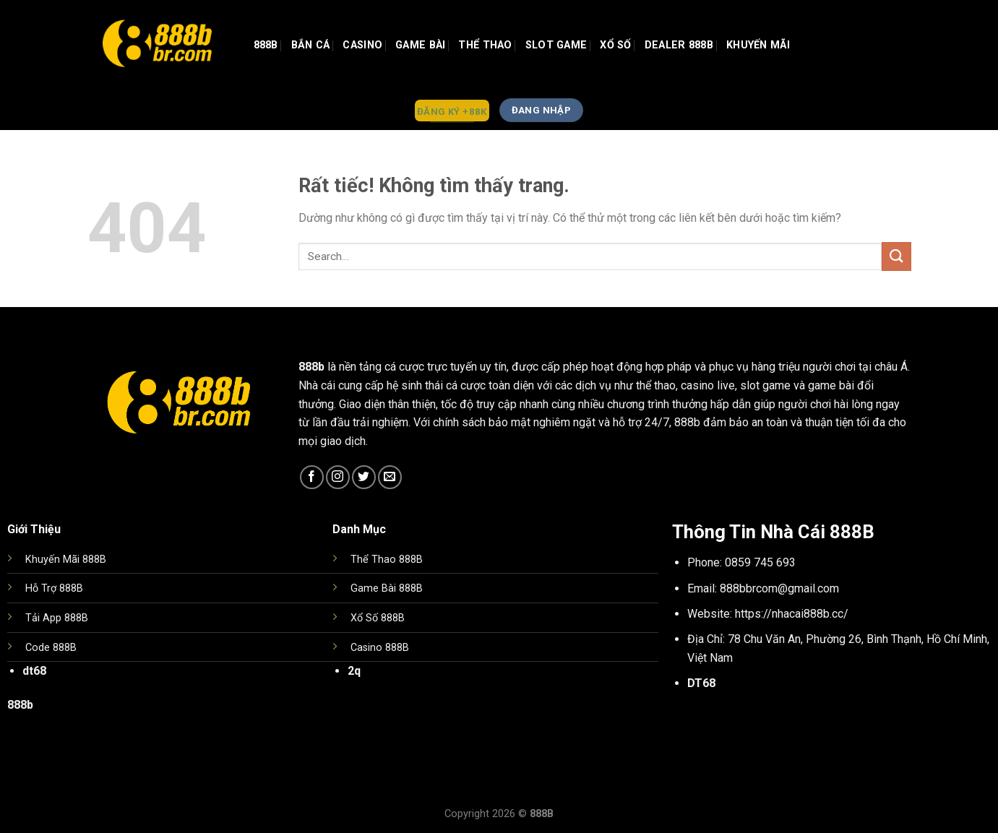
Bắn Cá (310, 45)
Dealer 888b (679, 45)
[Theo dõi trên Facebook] (312, 477)
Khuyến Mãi (758, 45)
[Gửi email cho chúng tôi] (390, 477)
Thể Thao (485, 45)
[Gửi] (896, 256)
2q (354, 671)
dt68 (34, 671)
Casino (362, 45)
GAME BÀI (420, 45)
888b (266, 45)
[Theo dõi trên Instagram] (338, 477)
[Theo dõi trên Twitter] (364, 477)
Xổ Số (615, 45)
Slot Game (556, 45)
